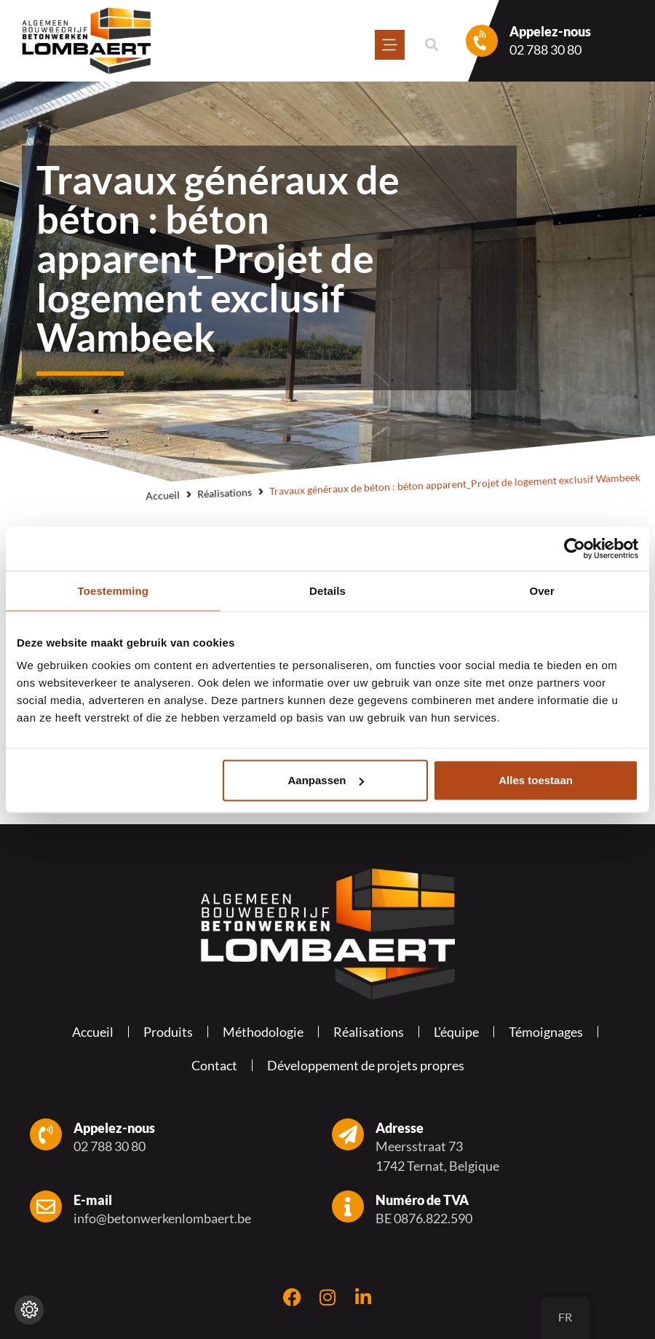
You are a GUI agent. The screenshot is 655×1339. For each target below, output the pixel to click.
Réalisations (225, 493)
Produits (168, 1032)
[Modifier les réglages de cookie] (29, 1309)
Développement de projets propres (365, 1065)
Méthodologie (263, 1032)
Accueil (163, 495)
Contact (214, 1065)
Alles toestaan (536, 780)
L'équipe (456, 1032)
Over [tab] (542, 590)
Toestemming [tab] (113, 590)
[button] (431, 45)
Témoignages (546, 1032)
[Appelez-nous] (482, 41)
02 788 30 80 (545, 50)
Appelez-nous (550, 31)
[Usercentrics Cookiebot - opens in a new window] (574, 548)
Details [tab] (327, 590)
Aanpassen (326, 780)
